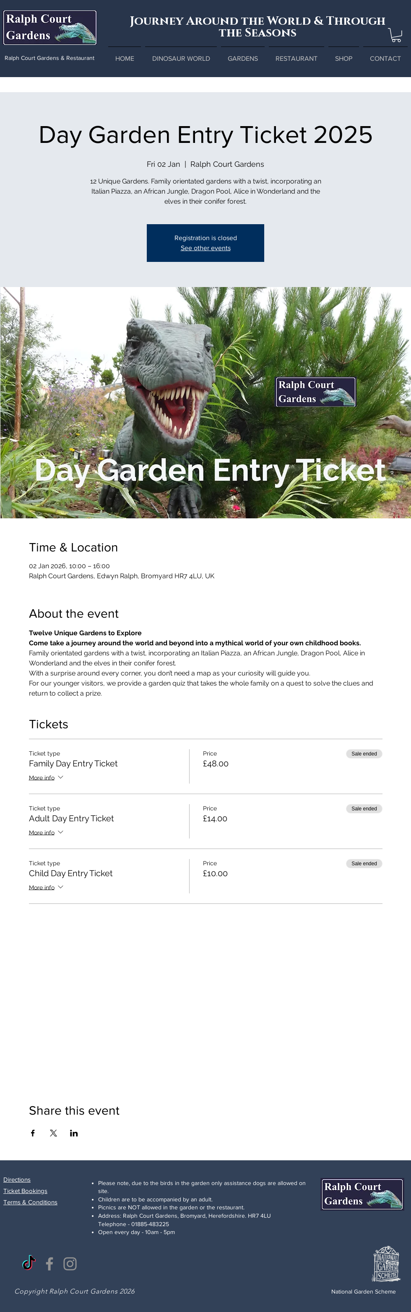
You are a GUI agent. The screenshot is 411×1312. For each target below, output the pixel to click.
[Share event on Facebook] (33, 1133)
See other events (206, 247)
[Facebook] (49, 1264)
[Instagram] (70, 1264)
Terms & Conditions (30, 1202)
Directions (17, 1179)
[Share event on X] (53, 1133)
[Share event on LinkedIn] (74, 1133)
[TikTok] (29, 1264)
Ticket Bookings (25, 1190)
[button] (396, 35)
